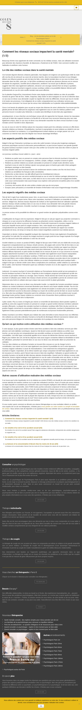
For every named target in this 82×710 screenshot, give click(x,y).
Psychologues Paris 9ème (53, 655)
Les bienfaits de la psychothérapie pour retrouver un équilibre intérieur (28, 622)
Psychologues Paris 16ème (53, 658)
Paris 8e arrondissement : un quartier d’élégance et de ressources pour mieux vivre (33, 625)
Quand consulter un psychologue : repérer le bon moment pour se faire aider (31, 627)
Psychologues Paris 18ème (53, 666)
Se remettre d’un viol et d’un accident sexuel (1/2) (23, 437)
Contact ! (40, 607)
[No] (79, 704)
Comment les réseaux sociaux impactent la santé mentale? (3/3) (29, 418)
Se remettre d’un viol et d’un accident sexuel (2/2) (23, 428)
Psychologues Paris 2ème (53, 643)
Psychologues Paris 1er (52, 640)
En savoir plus (40, 581)
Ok (41, 706)
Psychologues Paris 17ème (53, 662)
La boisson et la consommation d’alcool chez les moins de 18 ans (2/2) (31, 444)
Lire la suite (40, 500)
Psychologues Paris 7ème (53, 651)
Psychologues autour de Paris (14, 669)
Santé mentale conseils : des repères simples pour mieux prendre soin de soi (31, 620)
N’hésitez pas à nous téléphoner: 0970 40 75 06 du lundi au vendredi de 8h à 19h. (41, 2)
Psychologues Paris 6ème (53, 647)
